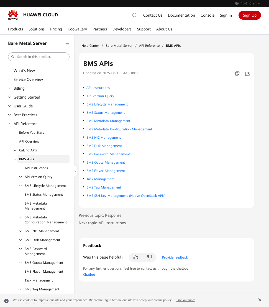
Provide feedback (175, 257)
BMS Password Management (36, 251)
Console (207, 15)
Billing (19, 88)
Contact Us (152, 15)
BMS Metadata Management (36, 206)
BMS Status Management (44, 195)
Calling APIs (28, 150)
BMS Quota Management (44, 263)
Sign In (226, 15)
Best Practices (25, 115)
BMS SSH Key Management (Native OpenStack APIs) (126, 196)
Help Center (90, 46)
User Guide (23, 106)
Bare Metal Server (119, 46)
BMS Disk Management (42, 240)
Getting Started (27, 97)
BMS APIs (26, 159)
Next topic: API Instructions (102, 223)
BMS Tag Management (42, 289)
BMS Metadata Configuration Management (46, 219)
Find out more (185, 300)
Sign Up (250, 15)
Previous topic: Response (100, 215)
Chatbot (89, 275)
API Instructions (36, 168)
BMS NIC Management (42, 231)
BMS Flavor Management (44, 272)
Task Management (39, 280)
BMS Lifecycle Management (45, 186)
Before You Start (31, 133)
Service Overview (28, 79)
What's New (24, 70)
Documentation (181, 15)
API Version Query (38, 177)
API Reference (25, 124)
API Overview (29, 141)
